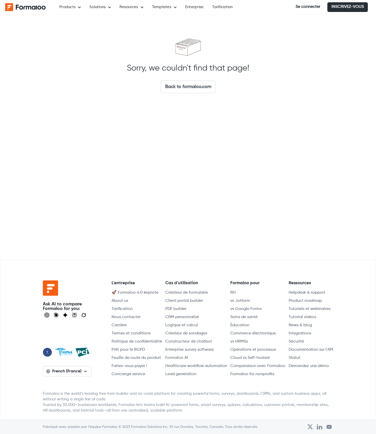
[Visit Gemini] (65, 315)
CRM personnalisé (182, 317)
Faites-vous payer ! (129, 366)
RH (233, 293)
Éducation (239, 325)
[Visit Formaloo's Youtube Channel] (329, 427)
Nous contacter (126, 317)
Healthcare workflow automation (196, 366)
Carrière (119, 325)
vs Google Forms (246, 309)
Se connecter (308, 7)
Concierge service (128, 374)
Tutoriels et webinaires (309, 309)
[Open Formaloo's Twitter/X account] (310, 427)
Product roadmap (305, 301)
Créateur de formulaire (186, 293)
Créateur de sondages (186, 333)
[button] (70, 7)
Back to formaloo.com (188, 87)
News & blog (300, 325)
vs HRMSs (239, 342)
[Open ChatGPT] (47, 315)
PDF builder (175, 309)
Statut (294, 358)
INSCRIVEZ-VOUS (347, 7)
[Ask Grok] (83, 315)
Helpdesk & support (307, 293)
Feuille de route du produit (136, 358)
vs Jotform (240, 301)
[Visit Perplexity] (74, 315)
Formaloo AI (176, 358)
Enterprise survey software (189, 350)
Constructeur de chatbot (188, 342)
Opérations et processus (253, 350)
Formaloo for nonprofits (252, 374)
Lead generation (180, 374)
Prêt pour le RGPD (128, 350)
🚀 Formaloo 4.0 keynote (135, 293)
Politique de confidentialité (137, 342)
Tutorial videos (302, 317)
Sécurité (296, 342)
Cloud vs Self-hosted (250, 358)
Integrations (300, 333)
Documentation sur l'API (311, 350)
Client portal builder (184, 301)
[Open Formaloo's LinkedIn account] (319, 427)
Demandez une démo (309, 366)
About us (120, 301)
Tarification (222, 7)
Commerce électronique (253, 333)
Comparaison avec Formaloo (257, 366)
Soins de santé (244, 317)
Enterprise (194, 7)
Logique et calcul (181, 325)
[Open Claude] (56, 315)
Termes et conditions (131, 333)
